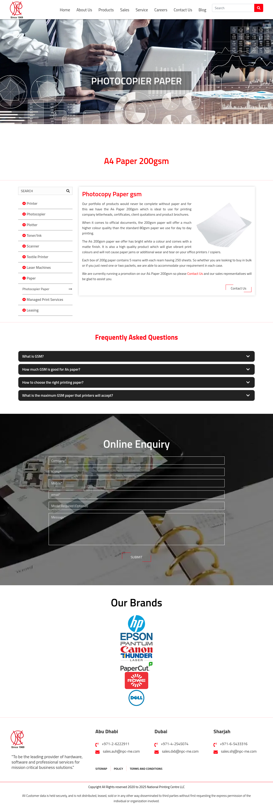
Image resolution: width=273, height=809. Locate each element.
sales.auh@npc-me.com (121, 749)
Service (142, 9)
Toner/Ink (34, 235)
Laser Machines (39, 267)
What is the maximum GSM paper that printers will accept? (67, 395)
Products (106, 9)
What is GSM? (33, 356)
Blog (202, 9)
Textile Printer (37, 257)
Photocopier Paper (35, 288)
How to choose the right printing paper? (52, 382)
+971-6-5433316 (233, 742)
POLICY (118, 766)
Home (65, 9)
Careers (160, 9)
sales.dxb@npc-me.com (180, 749)
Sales (124, 9)
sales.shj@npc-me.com (239, 749)
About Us (84, 9)
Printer (32, 203)
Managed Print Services (45, 299)
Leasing (33, 310)
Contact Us (183, 9)
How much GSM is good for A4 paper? (51, 369)
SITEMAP (101, 766)
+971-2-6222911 (115, 742)
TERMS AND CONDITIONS (146, 766)
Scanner (33, 246)
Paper (31, 278)
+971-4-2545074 (174, 742)
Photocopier (36, 214)
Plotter (32, 225)
